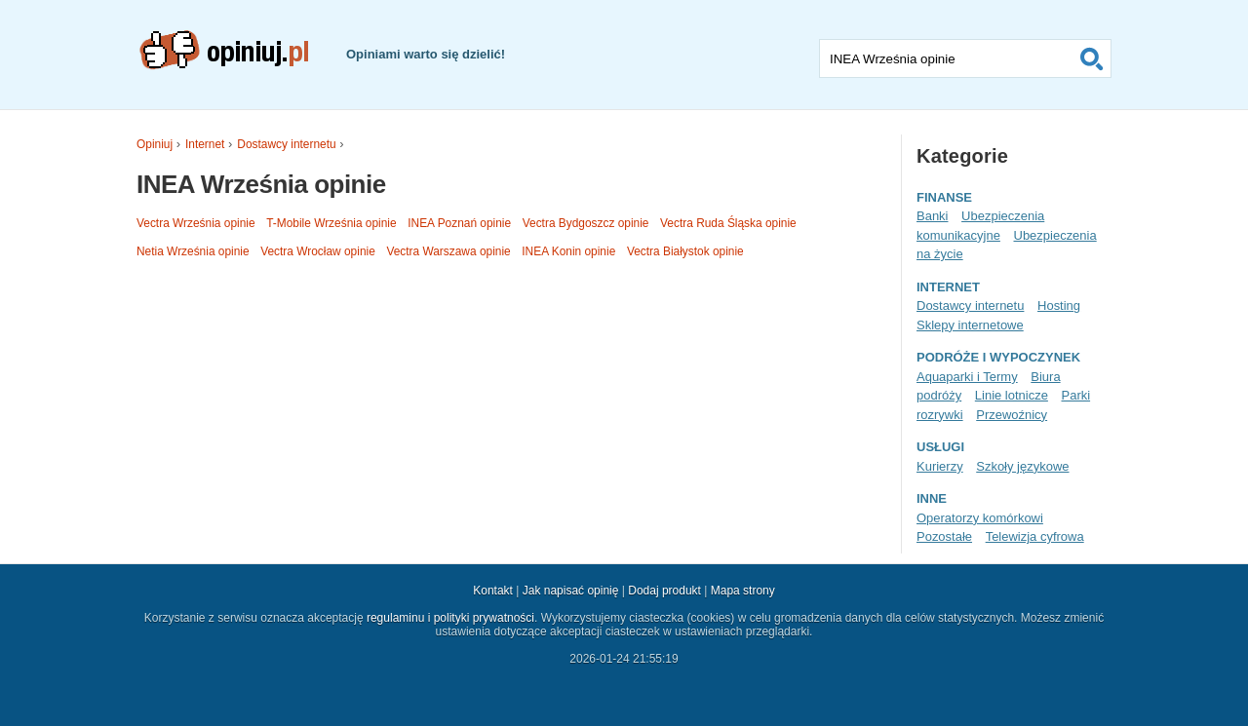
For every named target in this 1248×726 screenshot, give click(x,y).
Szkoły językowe (1022, 466)
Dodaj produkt (664, 590)
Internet (204, 144)
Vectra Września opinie (195, 223)
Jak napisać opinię (571, 590)
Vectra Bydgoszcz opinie (586, 223)
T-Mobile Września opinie (331, 223)
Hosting (1058, 305)
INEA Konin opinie (568, 251)
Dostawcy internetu (286, 144)
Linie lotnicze (1011, 395)
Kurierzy (939, 466)
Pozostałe (944, 536)
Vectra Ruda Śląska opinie (728, 223)
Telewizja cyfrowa (1035, 536)
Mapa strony (743, 590)
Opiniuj (154, 144)
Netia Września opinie (193, 251)
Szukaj (1092, 58)
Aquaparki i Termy (967, 376)
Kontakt (493, 590)
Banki (932, 216)
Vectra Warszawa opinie (448, 251)
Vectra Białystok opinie (685, 251)
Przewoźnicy (1011, 414)
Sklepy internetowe (970, 325)
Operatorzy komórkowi (979, 518)
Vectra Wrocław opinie (317, 251)
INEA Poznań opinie (459, 223)
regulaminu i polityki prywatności (450, 618)
